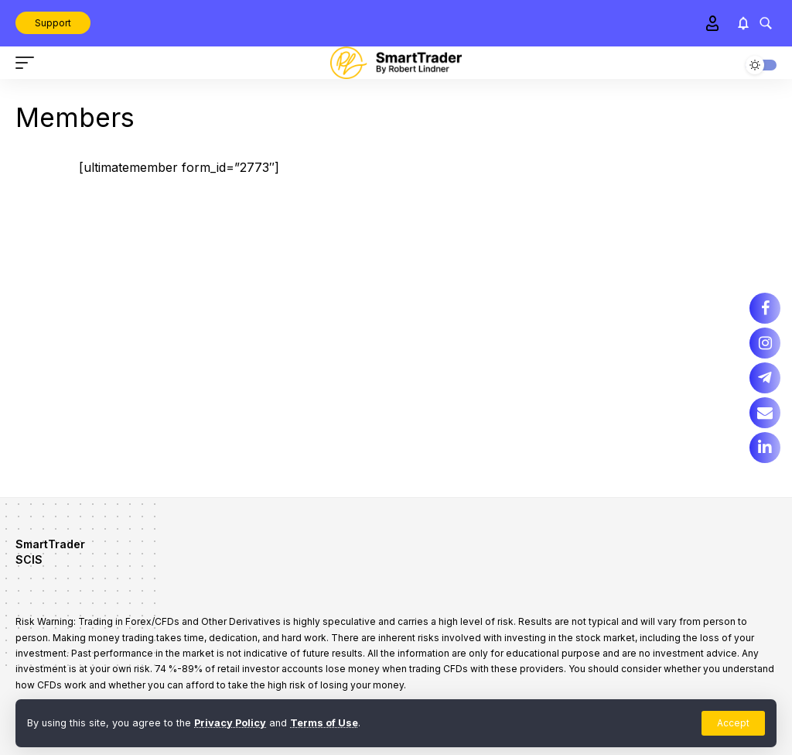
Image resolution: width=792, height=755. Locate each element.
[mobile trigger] (28, 63)
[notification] (743, 23)
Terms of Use (324, 723)
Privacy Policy (230, 723)
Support (53, 23)
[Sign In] (712, 23)
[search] (766, 23)
